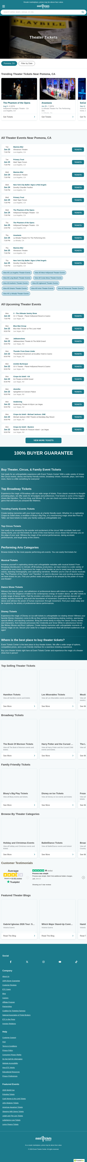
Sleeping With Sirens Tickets (13, 1111)
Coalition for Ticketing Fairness (13, 1011)
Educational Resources (11, 1072)
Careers (5, 998)
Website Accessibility (10, 1063)
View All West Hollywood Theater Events (50, 273)
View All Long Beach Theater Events (16, 278)
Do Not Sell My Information (12, 1059)
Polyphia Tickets (8, 1094)
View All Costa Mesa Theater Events (48, 278)
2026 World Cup (8, 1090)
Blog (4, 994)
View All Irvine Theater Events (42, 288)
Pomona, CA (9, 63)
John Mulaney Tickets (10, 1103)
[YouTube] (60, 962)
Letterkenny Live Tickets (11, 1120)
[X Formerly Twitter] (27, 962)
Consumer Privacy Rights (11, 1055)
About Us (5, 976)
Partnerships (7, 1006)
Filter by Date (26, 63)
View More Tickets (43, 440)
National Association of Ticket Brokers (16, 1015)
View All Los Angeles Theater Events (16, 273)
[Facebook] (10, 962)
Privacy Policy (7, 1050)
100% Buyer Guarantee (11, 981)
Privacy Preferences (9, 1076)
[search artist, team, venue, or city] (43, 12)
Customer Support (9, 1038)
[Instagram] (43, 962)
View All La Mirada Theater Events (16, 294)
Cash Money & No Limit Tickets (14, 1099)
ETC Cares (6, 989)
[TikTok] (76, 962)
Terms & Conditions (9, 1046)
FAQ (4, 1042)
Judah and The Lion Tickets (12, 1116)
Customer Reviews (9, 985)
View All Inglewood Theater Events (45, 283)
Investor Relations (9, 1024)
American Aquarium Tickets (12, 1107)
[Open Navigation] (3, 6)
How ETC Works (8, 1068)
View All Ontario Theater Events (15, 288)
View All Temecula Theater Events (70, 288)
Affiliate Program (8, 1002)
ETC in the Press (8, 1019)
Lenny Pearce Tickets (10, 1124)
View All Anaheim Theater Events (15, 283)
